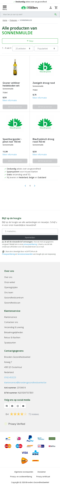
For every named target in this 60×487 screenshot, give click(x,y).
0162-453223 (10, 377)
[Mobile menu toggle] (4, 7)
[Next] (34, 185)
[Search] (26, 14)
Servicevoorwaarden (25, 254)
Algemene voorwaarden (23, 472)
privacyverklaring (30, 244)
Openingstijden (11, 287)
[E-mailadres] (30, 231)
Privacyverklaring (8, 254)
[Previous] (25, 185)
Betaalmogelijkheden (13, 332)
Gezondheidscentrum (14, 297)
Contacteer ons (11, 322)
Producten (13, 20)
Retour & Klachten (12, 337)
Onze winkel (9, 282)
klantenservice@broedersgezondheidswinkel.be (25, 382)
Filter (30, 41)
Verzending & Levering (14, 327)
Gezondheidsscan (12, 302)
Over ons (8, 277)
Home (5, 20)
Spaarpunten (10, 342)
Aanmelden (30, 237)
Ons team (8, 292)
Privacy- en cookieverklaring (21, 476)
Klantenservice (10, 317)
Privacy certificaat (43, 476)
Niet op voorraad (15, 107)
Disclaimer (42, 472)
